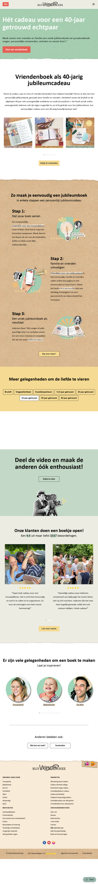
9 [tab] (58, 778)
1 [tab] (44, 214)
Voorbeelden (60, 811)
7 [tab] (53, 778)
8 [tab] (56, 778)
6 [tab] (51, 778)
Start (5, 4)
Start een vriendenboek (16, 49)
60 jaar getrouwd (69, 458)
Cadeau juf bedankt (57, 859)
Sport (4, 869)
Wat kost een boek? (37, 811)
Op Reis (80, 770)
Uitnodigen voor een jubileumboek (67, 333)
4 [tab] (51, 214)
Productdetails (8, 880)
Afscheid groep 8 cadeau (59, 847)
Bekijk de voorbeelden (49, 223)
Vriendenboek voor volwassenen (62, 869)
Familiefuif (6, 856)
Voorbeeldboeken (9, 877)
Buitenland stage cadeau (59, 853)
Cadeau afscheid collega (59, 850)
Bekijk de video (49, 544)
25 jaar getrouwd (85, 452)
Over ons (54, 877)
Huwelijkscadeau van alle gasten (62, 866)
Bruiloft (8, 452)
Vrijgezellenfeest (23, 452)
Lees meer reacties (49, 694)
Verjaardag (6, 866)
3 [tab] (49, 214)
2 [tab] (46, 214)
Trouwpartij (18, 770)
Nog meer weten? (49, 414)
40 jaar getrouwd (29, 458)
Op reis (5, 853)
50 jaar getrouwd (49, 458)
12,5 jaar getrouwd (65, 452)
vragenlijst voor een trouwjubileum (28, 286)
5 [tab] (53, 214)
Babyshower (49, 770)
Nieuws (53, 880)
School (5, 863)
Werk (4, 859)
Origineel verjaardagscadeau (61, 863)
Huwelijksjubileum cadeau (60, 856)
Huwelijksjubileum (43, 452)
